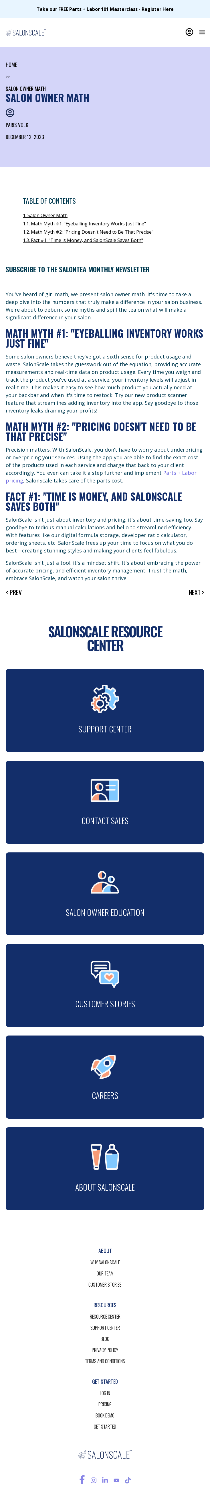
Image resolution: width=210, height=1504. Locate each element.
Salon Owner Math (26, 88)
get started (105, 1426)
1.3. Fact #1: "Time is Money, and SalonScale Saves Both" (83, 240)
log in (105, 1393)
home (11, 64)
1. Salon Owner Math (45, 215)
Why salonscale (105, 1262)
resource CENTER (105, 1316)
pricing (105, 1404)
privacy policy (105, 1350)
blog (105, 1338)
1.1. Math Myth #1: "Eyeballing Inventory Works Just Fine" (84, 224)
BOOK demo (105, 1415)
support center (105, 1327)
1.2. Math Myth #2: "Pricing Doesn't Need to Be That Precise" (88, 232)
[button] (202, 32)
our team (105, 1273)
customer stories (105, 1284)
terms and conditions (105, 1361)
